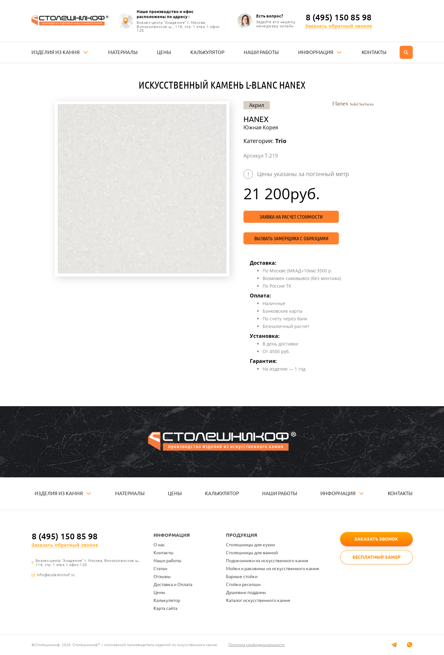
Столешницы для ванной (252, 552)
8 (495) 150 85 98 (339, 17)
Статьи (160, 568)
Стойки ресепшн (243, 584)
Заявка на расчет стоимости (291, 217)
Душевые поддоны (246, 592)
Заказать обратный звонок (338, 26)
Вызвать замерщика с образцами (291, 238)
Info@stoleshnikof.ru (56, 575)
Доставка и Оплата (173, 584)
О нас (159, 544)
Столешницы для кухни (250, 544)
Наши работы (167, 560)
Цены (159, 592)
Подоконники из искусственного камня (267, 560)
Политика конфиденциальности (257, 645)
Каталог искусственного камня (258, 600)
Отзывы (162, 576)
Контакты (164, 552)
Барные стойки (241, 576)
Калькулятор (167, 600)
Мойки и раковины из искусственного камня (272, 568)
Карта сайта (165, 608)
